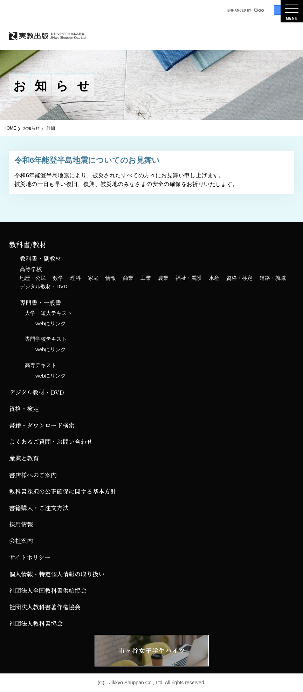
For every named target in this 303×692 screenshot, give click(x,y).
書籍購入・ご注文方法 (39, 507)
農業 (163, 278)
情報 (110, 278)
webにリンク (50, 323)
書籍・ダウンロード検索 (42, 425)
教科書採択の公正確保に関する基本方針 (62, 491)
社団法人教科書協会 (36, 623)
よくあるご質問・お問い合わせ (50, 441)
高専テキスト (40, 365)
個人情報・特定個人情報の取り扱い (56, 573)
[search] (245, 10)
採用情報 (21, 524)
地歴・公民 (33, 278)
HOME (10, 128)
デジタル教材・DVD (44, 286)
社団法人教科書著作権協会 (45, 606)
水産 (214, 278)
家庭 (93, 278)
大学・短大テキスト (48, 313)
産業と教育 (24, 458)
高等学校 (31, 269)
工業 (145, 278)
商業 (128, 278)
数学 (58, 278)
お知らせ (31, 128)
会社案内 (21, 540)
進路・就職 (273, 278)
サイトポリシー (29, 557)
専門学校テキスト (46, 339)
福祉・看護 (188, 278)
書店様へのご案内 (33, 474)
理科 (75, 278)
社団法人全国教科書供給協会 (48, 590)
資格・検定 (239, 278)
